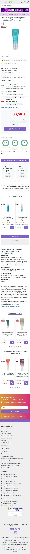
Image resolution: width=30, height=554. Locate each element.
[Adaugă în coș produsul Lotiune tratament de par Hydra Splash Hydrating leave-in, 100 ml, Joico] (26, 227)
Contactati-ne (4, 445)
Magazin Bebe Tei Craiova (9, 479)
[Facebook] (11, 529)
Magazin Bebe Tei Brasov (9, 476)
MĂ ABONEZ (15, 412)
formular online (14, 468)
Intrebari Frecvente (6, 438)
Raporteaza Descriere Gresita (11, 306)
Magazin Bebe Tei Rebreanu (9, 488)
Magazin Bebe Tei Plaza (8, 486)
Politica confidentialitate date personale (12, 458)
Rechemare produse (6, 442)
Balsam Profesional (13, 14)
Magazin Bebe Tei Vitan (8, 493)
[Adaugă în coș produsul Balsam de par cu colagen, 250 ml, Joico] (12, 383)
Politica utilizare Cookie (7, 456)
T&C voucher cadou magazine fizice (10, 463)
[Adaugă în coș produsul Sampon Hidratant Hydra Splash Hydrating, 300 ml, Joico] (12, 227)
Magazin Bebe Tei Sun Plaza (9, 490)
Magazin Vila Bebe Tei (8, 481)
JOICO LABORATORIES (11, 68)
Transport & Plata (6, 433)
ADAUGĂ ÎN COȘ (15, 129)
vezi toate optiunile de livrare (9, 107)
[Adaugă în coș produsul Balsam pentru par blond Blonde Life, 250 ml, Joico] (26, 342)
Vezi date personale (13, 416)
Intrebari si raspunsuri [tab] (15, 244)
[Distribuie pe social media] (2, 23)
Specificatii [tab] (15, 240)
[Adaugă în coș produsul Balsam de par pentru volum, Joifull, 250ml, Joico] (12, 342)
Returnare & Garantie (7, 436)
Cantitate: (13, 124)
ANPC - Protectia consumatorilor (10, 465)
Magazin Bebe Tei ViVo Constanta (11, 495)
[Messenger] (13, 529)
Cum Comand (4, 431)
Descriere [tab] (15, 236)
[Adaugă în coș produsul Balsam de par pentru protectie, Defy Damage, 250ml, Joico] (26, 383)
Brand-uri (3, 440)
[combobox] (15, 5)
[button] (11, 181)
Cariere (3, 454)
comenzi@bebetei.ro (8, 505)
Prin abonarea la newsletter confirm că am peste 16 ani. (14, 403)
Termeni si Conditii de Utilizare (9, 429)
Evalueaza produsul (6, 65)
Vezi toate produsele (21, 60)
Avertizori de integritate (7, 461)
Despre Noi (4, 451)
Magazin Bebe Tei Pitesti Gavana (11, 483)
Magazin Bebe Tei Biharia (8, 474)
